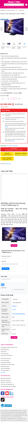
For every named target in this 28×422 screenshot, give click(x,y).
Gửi (3, 284)
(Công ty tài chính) (7, 154)
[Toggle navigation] (2, 4)
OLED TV (14, 306)
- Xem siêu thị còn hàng (11, 145)
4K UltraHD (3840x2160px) (18, 313)
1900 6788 (8, 163)
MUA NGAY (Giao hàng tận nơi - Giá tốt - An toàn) (14, 149)
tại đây (6, 126)
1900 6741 (3, 382)
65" (8, 98)
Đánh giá (4, 261)
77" (14, 98)
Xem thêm (3, 372)
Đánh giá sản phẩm (6, 256)
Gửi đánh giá (6, 268)
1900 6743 (9, 382)
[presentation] (1, 29)
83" (19, 98)
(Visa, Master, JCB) (7, 158)
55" (3, 98)
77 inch (14, 309)
